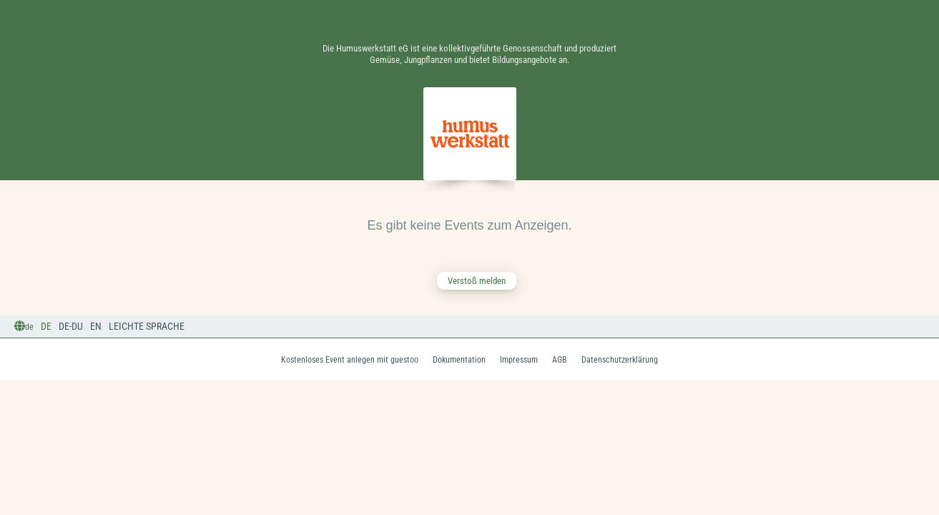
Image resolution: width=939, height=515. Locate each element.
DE (46, 326)
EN (96, 326)
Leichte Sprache (147, 326)
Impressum (519, 360)
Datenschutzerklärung (619, 360)
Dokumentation (459, 360)
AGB (559, 360)
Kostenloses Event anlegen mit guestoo (349, 360)
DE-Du (71, 326)
